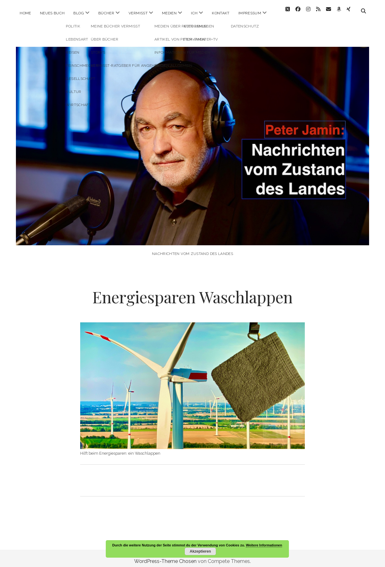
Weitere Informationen (264, 545)
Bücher (106, 13)
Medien (169, 13)
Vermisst (138, 13)
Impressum (249, 13)
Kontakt (221, 13)
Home (25, 13)
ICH (194, 13)
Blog (78, 13)
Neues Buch (52, 13)
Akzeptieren (200, 551)
